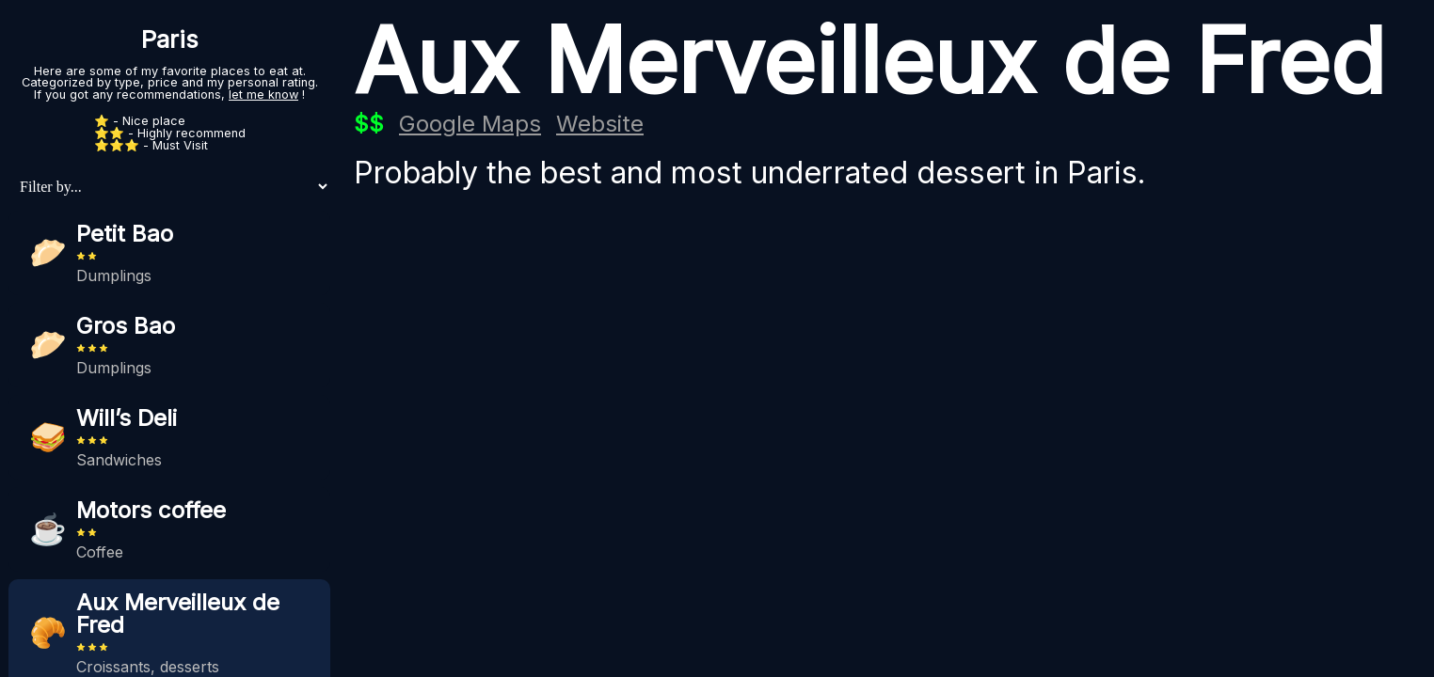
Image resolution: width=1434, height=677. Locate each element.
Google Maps (470, 124)
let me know (263, 94)
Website (600, 124)
